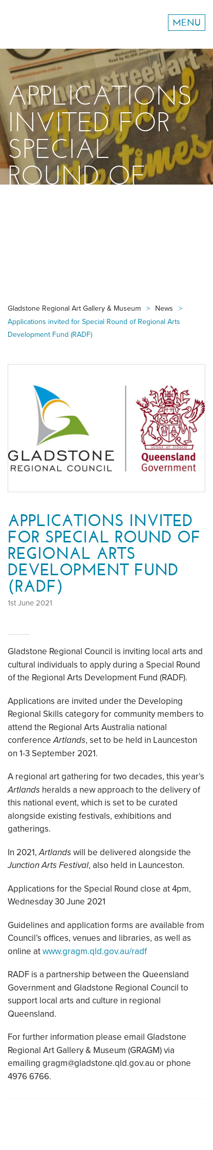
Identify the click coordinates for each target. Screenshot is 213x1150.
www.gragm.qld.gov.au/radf (94, 951)
